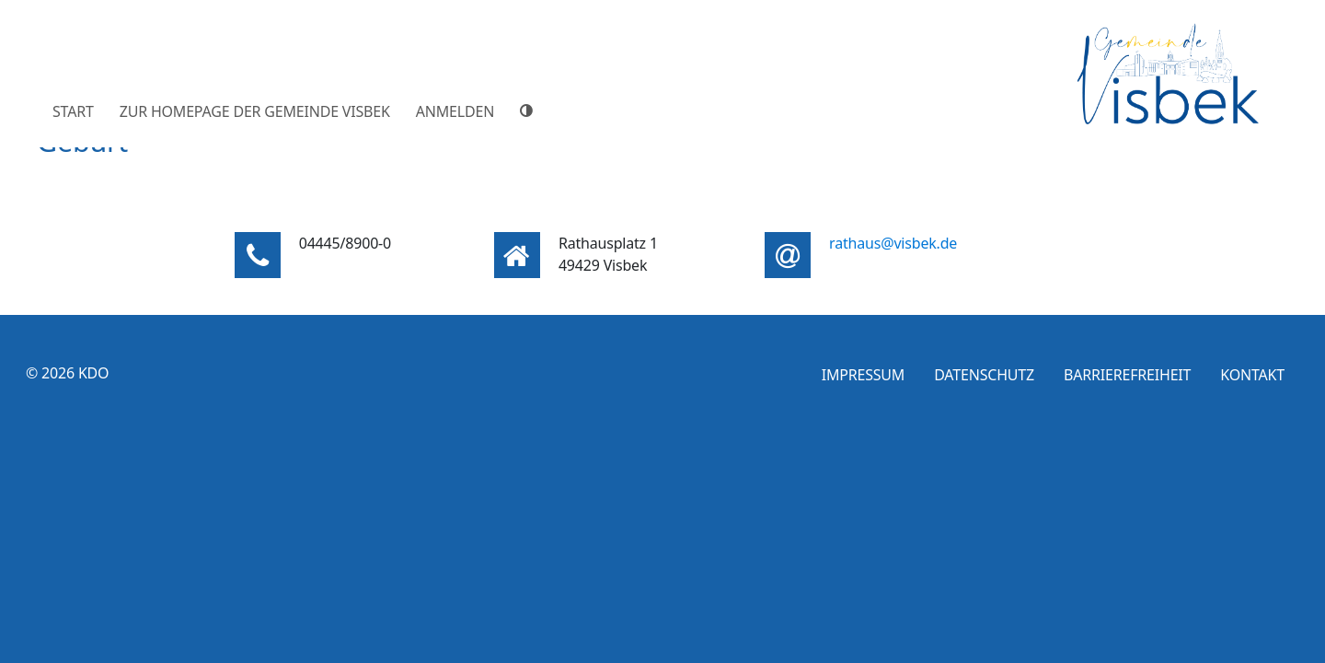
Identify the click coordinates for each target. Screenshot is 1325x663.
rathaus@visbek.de (893, 243)
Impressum (863, 375)
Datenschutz (984, 375)
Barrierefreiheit (1127, 375)
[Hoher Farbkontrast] (529, 110)
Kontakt (1252, 375)
